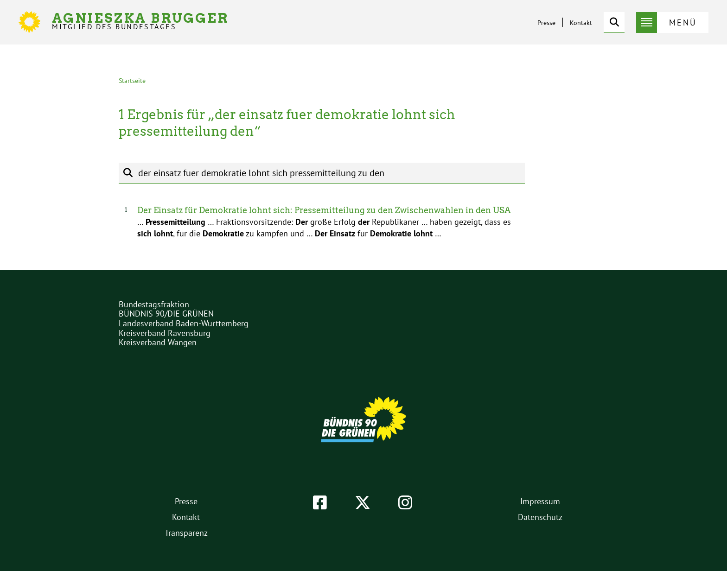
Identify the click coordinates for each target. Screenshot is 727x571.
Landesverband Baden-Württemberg (184, 323)
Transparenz (186, 532)
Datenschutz (540, 517)
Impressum (540, 501)
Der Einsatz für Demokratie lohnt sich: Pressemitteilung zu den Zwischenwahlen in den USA (324, 210)
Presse (546, 23)
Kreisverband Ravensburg (164, 333)
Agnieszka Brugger (140, 21)
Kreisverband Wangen (158, 342)
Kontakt (581, 23)
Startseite (132, 80)
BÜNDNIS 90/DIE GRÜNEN (166, 313)
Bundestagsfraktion (154, 304)
